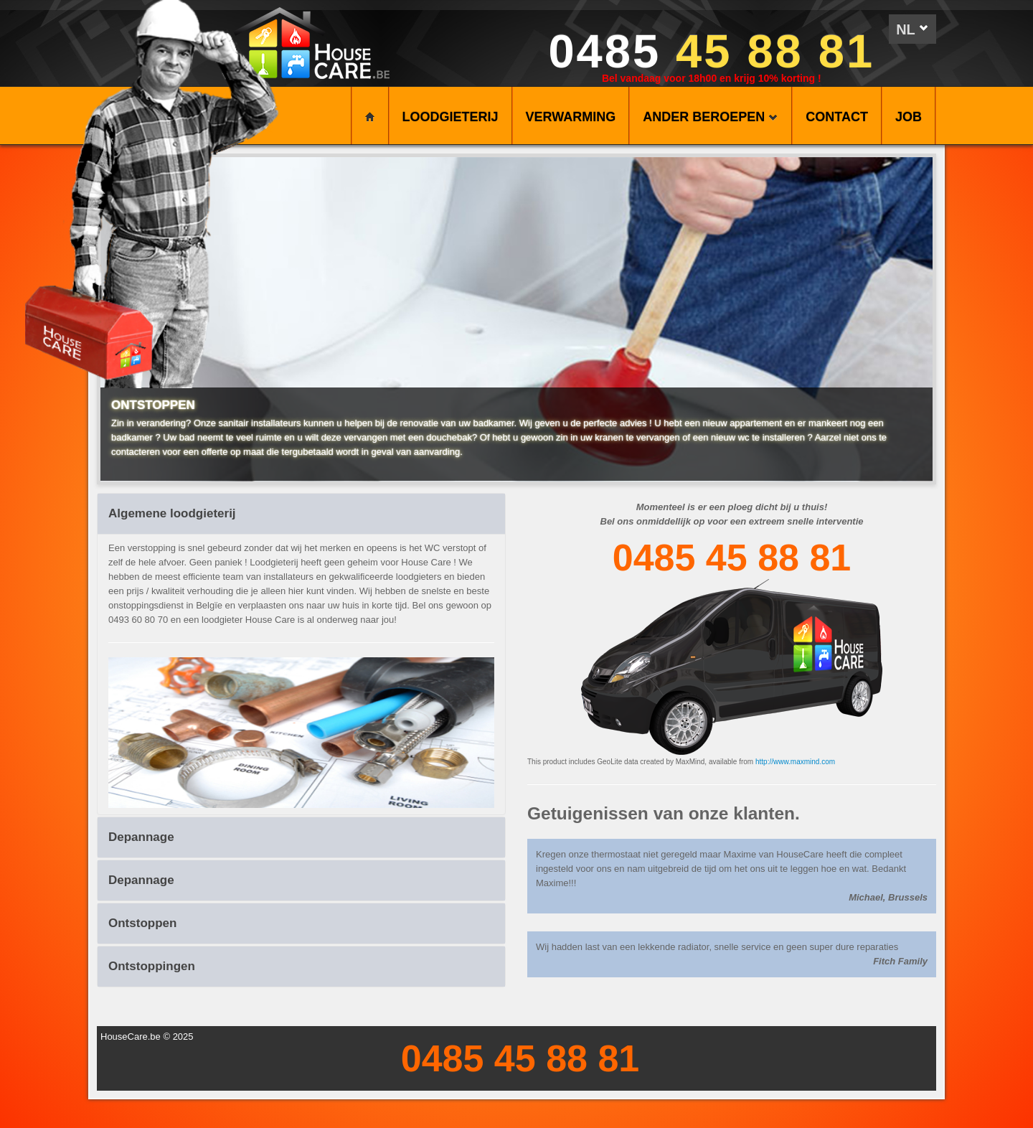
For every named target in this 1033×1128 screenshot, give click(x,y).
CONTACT (837, 117)
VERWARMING (571, 117)
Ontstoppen (142, 923)
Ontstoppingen (151, 966)
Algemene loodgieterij (172, 513)
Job (908, 117)
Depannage (141, 837)
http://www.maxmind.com (795, 762)
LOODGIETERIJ (450, 117)
